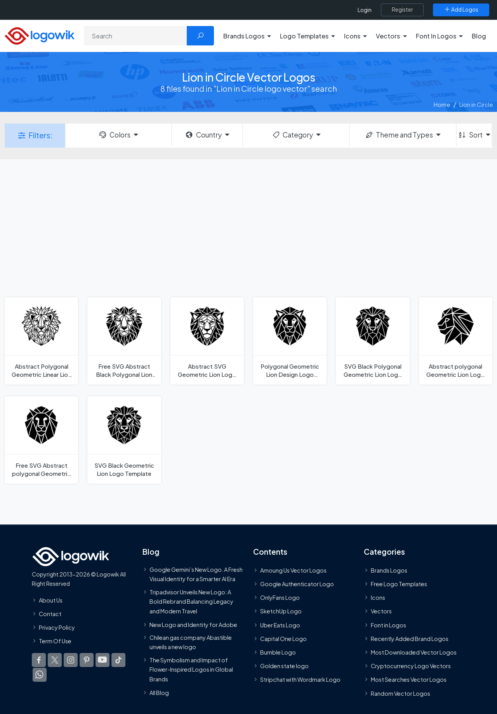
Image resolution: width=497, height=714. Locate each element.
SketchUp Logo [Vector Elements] (281, 611)
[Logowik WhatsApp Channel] (40, 675)
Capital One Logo (283, 638)
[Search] (135, 35)
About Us (51, 600)
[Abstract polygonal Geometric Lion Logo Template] (455, 341)
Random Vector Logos (400, 693)
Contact (50, 613)
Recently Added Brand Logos (409, 638)
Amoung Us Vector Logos (293, 570)
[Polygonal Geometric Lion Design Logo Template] (290, 341)
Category (292, 135)
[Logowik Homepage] (40, 35)
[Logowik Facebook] (39, 660)
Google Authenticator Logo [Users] (297, 583)
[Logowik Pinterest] (87, 660)
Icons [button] (352, 36)
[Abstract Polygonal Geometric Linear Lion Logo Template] (41, 341)
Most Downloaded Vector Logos (414, 652)
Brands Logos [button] (243, 36)
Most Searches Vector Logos (409, 679)
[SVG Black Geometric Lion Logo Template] (124, 440)
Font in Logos (388, 625)
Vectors (381, 611)
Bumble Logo (278, 652)
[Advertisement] (248, 227)
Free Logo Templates (399, 583)
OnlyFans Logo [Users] (280, 597)
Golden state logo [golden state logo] (284, 665)
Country (203, 135)
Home (442, 104)
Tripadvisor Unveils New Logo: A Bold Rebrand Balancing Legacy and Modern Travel (191, 602)
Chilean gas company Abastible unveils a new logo (190, 642)
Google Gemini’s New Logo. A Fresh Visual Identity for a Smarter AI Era (196, 574)
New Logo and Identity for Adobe (193, 624)
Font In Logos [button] (436, 36)
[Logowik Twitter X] (55, 660)
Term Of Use (55, 640)
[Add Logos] (461, 9)
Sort (470, 135)
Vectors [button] (388, 36)
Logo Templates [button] (304, 36)
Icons (378, 597)
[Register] (402, 9)
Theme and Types (399, 135)
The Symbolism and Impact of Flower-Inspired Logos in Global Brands (191, 670)
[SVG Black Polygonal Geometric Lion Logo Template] (372, 341)
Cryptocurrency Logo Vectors (411, 665)
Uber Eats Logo (280, 625)
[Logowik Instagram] (71, 660)
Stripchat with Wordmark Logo (300, 679)
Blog (479, 36)
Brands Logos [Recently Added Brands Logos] (389, 570)
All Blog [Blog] (159, 692)
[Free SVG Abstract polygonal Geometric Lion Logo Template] (41, 440)
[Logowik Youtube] (102, 660)
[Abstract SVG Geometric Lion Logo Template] (207, 341)
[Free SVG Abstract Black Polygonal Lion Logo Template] (124, 341)
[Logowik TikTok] (118, 660)
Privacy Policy (57, 627)
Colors (114, 135)
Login (365, 10)
